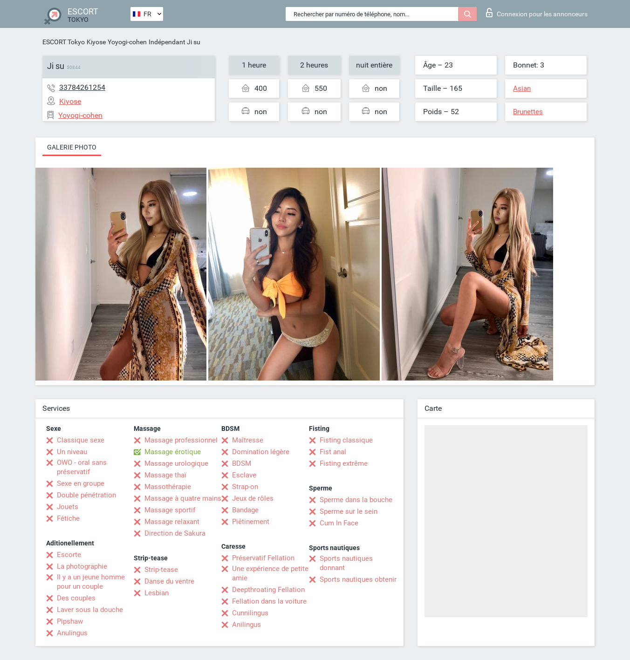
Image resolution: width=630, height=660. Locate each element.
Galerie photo (71, 147)
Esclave (244, 475)
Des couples (76, 598)
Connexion (537, 12)
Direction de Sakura (174, 533)
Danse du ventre (169, 581)
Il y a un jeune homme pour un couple (91, 582)
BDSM (241, 463)
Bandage (245, 510)
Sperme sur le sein (348, 511)
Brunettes (528, 112)
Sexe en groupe (80, 483)
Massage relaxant (171, 521)
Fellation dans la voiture (269, 601)
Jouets (67, 507)
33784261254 (82, 87)
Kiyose (96, 42)
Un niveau (72, 452)
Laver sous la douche (90, 610)
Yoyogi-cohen (127, 42)
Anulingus (72, 633)
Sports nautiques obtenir (358, 579)
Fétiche (68, 518)
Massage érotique (172, 452)
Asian (522, 88)
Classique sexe (80, 440)
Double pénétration (86, 495)
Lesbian (156, 593)
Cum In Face (339, 523)
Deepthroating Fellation (268, 589)
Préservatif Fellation (263, 558)
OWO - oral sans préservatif (82, 467)
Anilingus (246, 624)
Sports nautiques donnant (346, 563)
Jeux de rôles (253, 498)
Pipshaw (70, 621)
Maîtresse (247, 440)
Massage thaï (165, 475)
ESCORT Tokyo (63, 42)
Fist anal (333, 452)
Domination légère (260, 452)
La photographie (82, 566)
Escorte (69, 555)
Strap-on (245, 487)
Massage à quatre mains (182, 498)
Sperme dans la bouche (356, 500)
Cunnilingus (250, 613)
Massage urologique (176, 463)
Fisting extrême (344, 463)
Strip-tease (161, 569)
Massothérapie (167, 487)
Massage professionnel (181, 440)
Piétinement (250, 521)
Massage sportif (169, 510)
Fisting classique (346, 440)
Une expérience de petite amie (270, 573)
